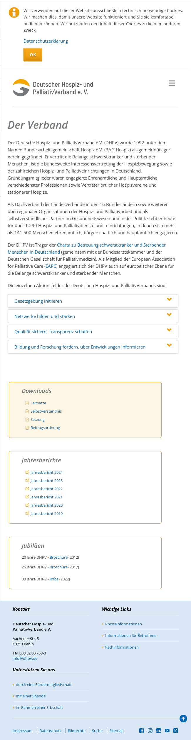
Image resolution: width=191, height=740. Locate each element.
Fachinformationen (122, 647)
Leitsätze (38, 403)
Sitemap (116, 730)
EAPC (51, 266)
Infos (54, 579)
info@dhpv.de (25, 658)
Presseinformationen (123, 624)
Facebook (141, 730)
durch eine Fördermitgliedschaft (44, 684)
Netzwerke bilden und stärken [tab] (44, 316)
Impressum (23, 730)
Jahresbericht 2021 (47, 497)
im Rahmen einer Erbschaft (39, 707)
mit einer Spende (31, 696)
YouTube (167, 730)
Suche (97, 730)
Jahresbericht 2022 (47, 488)
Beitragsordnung (45, 427)
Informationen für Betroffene (130, 635)
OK (33, 55)
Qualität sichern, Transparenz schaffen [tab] (53, 331)
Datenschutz (50, 730)
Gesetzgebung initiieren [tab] (38, 301)
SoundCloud (158, 730)
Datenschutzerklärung (46, 41)
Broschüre (59, 557)
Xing (175, 730)
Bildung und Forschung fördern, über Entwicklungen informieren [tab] (79, 347)
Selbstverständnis (46, 411)
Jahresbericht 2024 (47, 472)
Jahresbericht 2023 (47, 480)
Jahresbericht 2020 (47, 505)
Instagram (150, 730)
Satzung (38, 419)
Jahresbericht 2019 (47, 513)
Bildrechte (77, 730)
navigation (171, 83)
